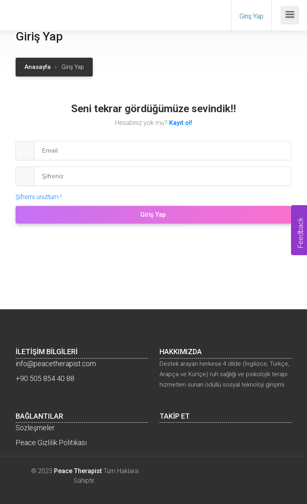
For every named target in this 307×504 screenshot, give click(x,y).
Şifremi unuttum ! (39, 197)
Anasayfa (37, 67)
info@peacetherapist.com (56, 363)
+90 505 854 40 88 (45, 378)
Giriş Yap (251, 16)
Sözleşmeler (35, 427)
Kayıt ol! (180, 123)
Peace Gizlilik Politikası (51, 442)
